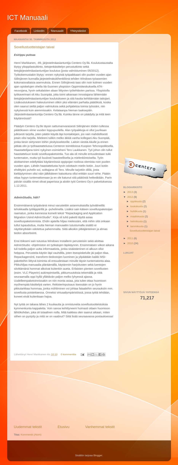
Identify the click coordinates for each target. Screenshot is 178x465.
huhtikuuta (136, 211)
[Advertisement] (64, 392)
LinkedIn (39, 30)
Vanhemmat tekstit (100, 427)
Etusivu (63, 427)
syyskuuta (136, 201)
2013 (130, 192)
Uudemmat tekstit (28, 427)
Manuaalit (57, 30)
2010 (130, 243)
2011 (130, 238)
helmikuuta (137, 221)
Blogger (97, 455)
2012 (130, 197)
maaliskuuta (137, 216)
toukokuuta (137, 206)
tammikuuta (137, 226)
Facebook (20, 30)
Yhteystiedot (78, 30)
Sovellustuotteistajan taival (34, 47)
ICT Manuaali (27, 18)
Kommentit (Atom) (31, 434)
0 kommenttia (68, 354)
